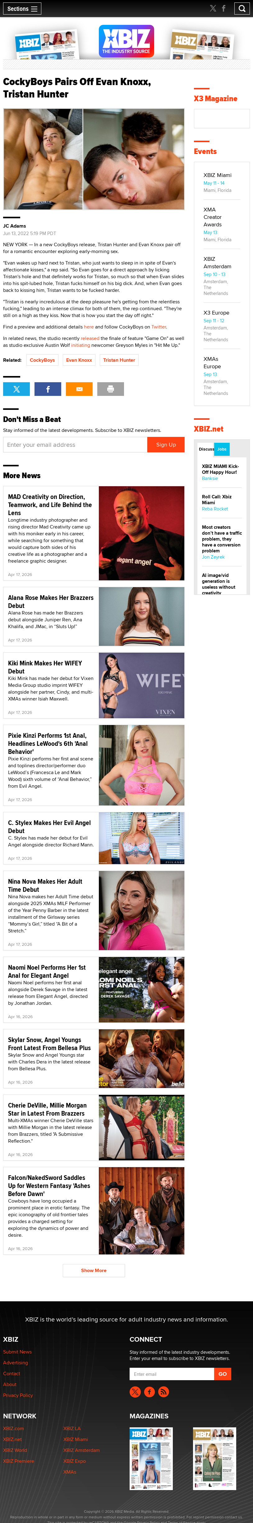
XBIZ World (15, 1450)
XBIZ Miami (218, 175)
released (90, 338)
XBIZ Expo (74, 1461)
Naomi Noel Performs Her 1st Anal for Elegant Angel (47, 971)
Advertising (15, 1362)
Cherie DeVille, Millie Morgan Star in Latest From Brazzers (47, 1109)
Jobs (222, 449)
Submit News (17, 1351)
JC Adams (14, 226)
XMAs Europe (212, 362)
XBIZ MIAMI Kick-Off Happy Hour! (220, 469)
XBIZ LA (72, 1428)
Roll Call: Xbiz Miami (217, 499)
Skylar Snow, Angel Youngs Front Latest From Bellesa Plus (49, 1044)
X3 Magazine (215, 99)
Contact (11, 1373)
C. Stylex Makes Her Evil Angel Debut (49, 827)
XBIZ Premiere (18, 1461)
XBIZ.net (208, 429)
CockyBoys (42, 360)
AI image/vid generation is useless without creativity (218, 584)
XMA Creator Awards (213, 217)
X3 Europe (216, 312)
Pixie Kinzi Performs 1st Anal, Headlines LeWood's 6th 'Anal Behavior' (48, 743)
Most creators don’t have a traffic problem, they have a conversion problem (222, 539)
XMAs (69, 1471)
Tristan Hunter (119, 360)
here (89, 326)
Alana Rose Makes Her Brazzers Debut (51, 601)
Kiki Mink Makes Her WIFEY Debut (45, 667)
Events (205, 151)
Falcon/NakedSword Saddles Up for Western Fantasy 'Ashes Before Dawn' (49, 1185)
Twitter (158, 326)
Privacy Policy (18, 1395)
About (9, 1384)
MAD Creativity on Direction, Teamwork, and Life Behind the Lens (50, 505)
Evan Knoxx (79, 360)
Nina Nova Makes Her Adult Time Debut (45, 885)
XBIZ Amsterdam (218, 262)
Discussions (206, 449)
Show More (94, 1270)
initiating (80, 345)
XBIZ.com (13, 1428)
